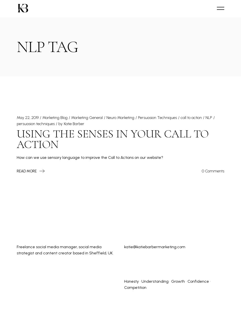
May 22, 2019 (28, 117)
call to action (191, 117)
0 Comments (213, 171)
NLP (209, 117)
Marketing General (87, 117)
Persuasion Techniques (157, 117)
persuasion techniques (36, 123)
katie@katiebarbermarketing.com (154, 247)
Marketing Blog (55, 117)
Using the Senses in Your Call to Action (113, 139)
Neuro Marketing (120, 117)
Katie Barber (74, 123)
